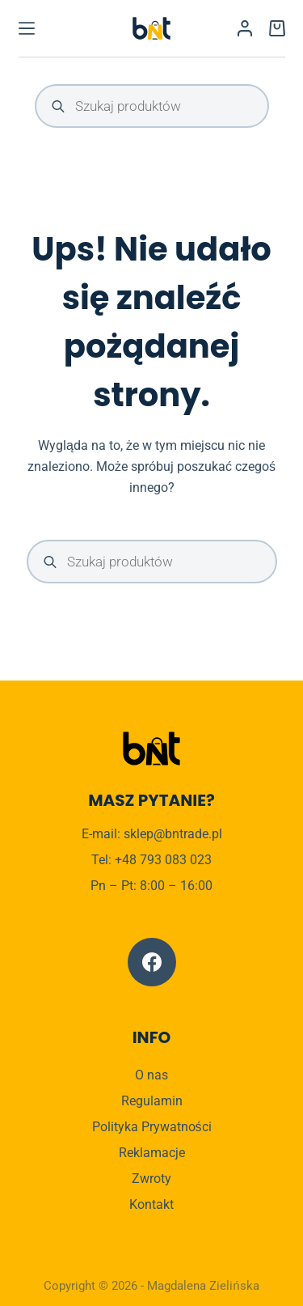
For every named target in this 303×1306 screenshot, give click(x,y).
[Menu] (27, 28)
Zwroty (151, 1178)
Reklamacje (152, 1152)
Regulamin (152, 1101)
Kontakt (151, 1204)
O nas (151, 1075)
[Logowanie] (245, 28)
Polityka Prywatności (152, 1126)
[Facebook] (152, 962)
